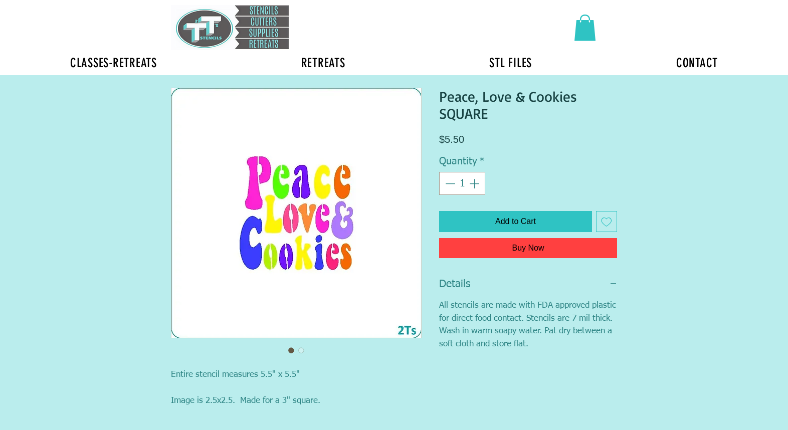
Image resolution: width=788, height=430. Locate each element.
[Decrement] (449, 183)
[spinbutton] (462, 183)
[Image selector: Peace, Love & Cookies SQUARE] (291, 350)
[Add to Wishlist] (606, 221)
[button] (585, 28)
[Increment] (475, 183)
